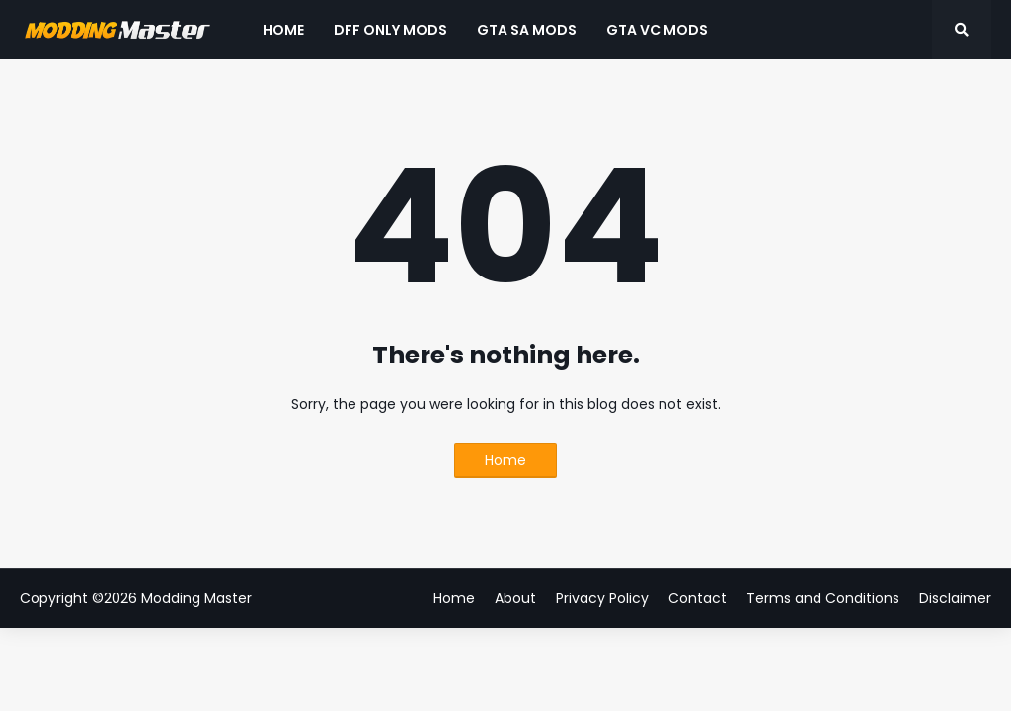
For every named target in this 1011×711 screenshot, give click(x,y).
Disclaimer (955, 598)
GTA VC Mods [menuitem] (657, 30)
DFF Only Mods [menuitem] (390, 30)
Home (505, 460)
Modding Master (196, 598)
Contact (697, 598)
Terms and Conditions (822, 598)
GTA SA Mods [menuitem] (527, 30)
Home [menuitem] (283, 30)
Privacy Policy (602, 598)
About (515, 598)
